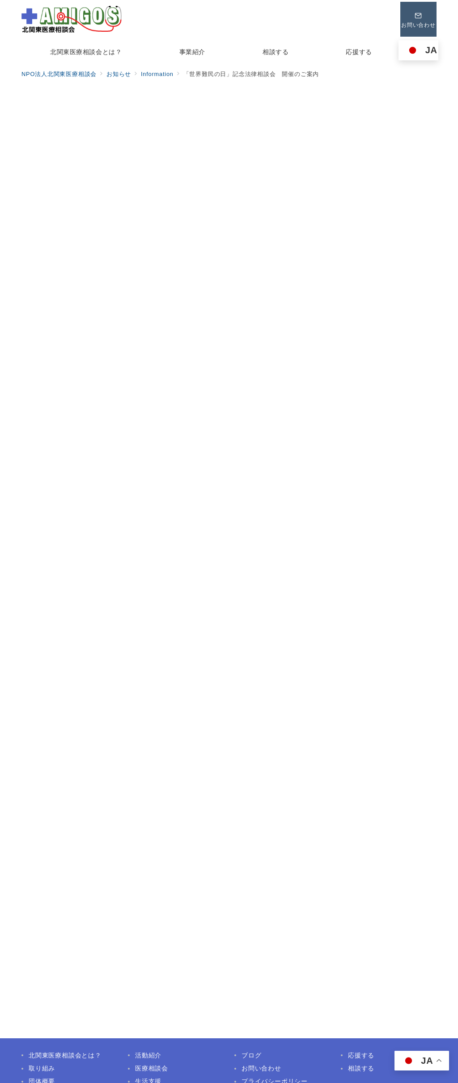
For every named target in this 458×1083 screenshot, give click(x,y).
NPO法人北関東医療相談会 (239, 1071)
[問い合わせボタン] (417, 19)
